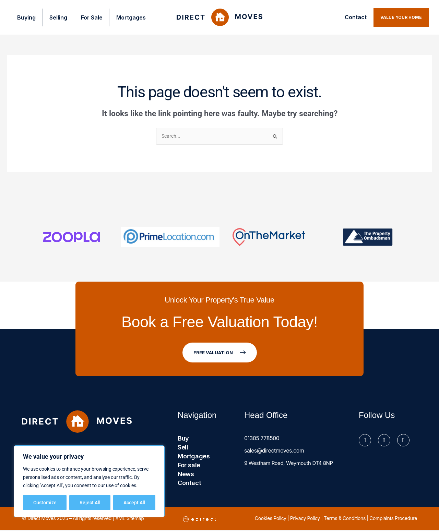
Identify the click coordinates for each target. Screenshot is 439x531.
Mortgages (126, 17)
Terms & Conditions (345, 519)
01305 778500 (260, 439)
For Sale (86, 17)
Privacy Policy (305, 519)
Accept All (134, 502)
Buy (183, 439)
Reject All (90, 502)
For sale (189, 465)
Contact (356, 17)
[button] (401, 17)
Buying (19, 17)
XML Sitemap (129, 519)
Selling (52, 17)
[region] (89, 481)
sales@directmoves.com (272, 451)
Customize (45, 502)
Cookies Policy (270, 519)
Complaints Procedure (393, 519)
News (186, 474)
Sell (183, 448)
